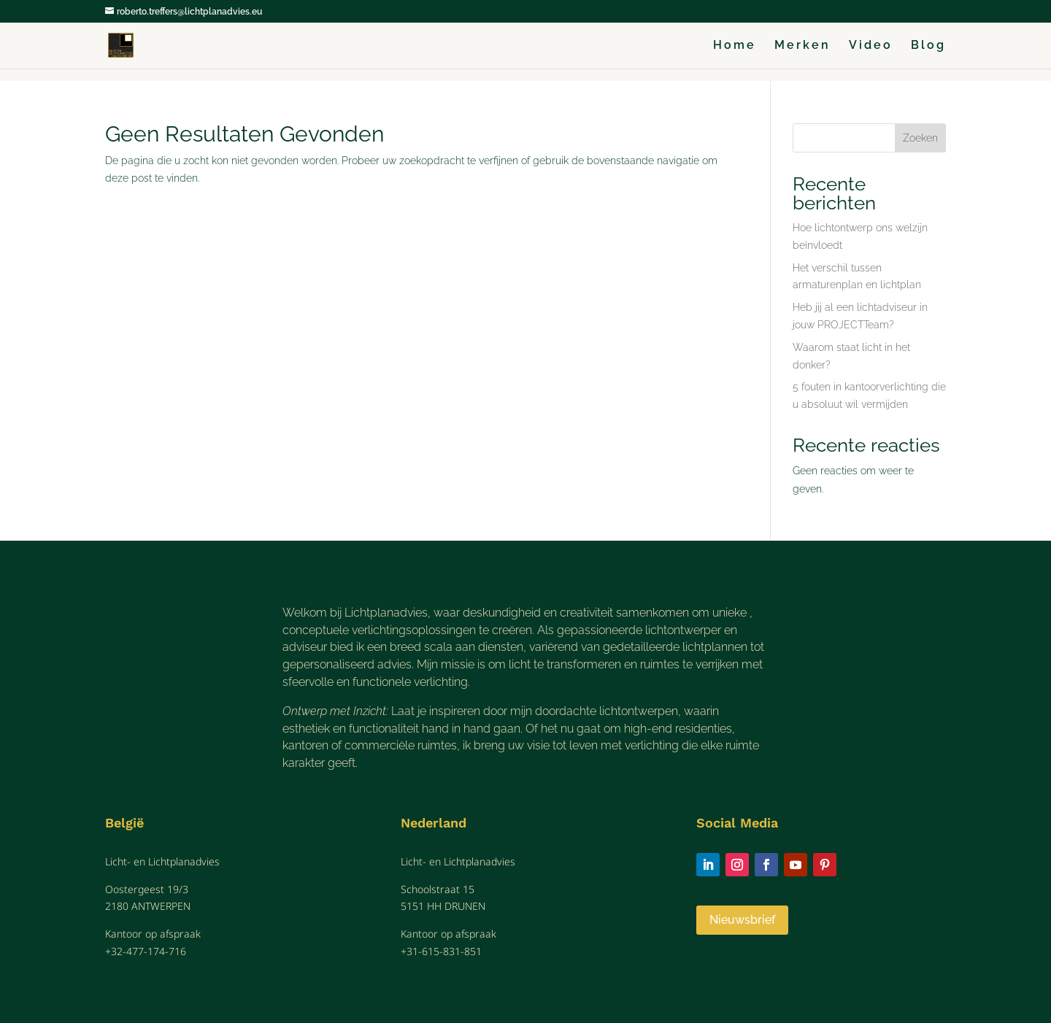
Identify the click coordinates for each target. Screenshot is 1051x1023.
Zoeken (920, 138)
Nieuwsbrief (742, 920)
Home (734, 46)
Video (871, 46)
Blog (928, 46)
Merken (802, 46)
